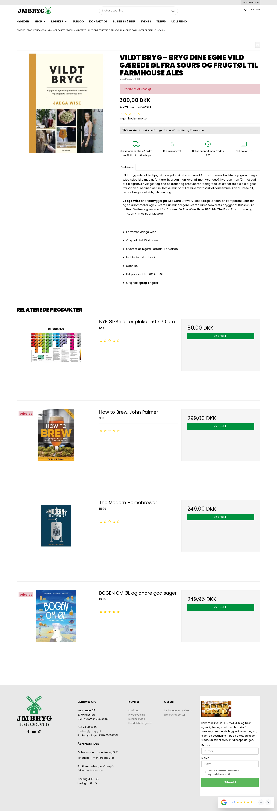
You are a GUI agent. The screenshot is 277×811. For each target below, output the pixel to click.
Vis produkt (221, 336)
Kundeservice (251, 2)
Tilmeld (230, 782)
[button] (257, 45)
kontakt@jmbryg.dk (89, 731)
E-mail (206, 745)
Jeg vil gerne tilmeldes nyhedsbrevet (231, 772)
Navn (205, 758)
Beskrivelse (127, 167)
